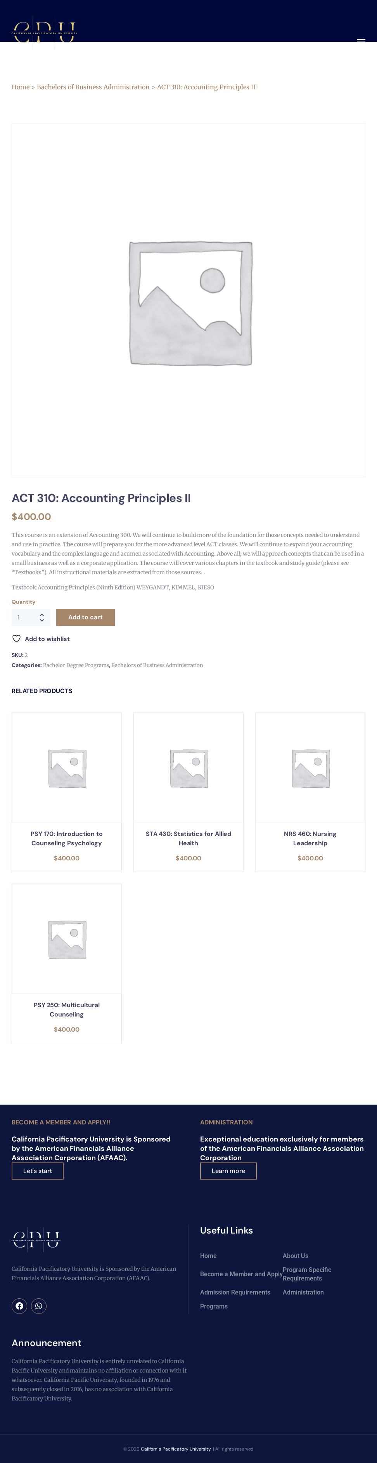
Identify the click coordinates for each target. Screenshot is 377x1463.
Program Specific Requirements (307, 1274)
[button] (361, 42)
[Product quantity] (31, 617)
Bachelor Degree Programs (76, 665)
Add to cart (85, 617)
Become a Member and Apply (241, 1273)
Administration (226, 1122)
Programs (214, 1306)
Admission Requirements (235, 1292)
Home (20, 87)
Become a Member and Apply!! (61, 1122)
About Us (295, 1255)
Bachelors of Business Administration (93, 87)
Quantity (23, 601)
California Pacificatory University (176, 1449)
